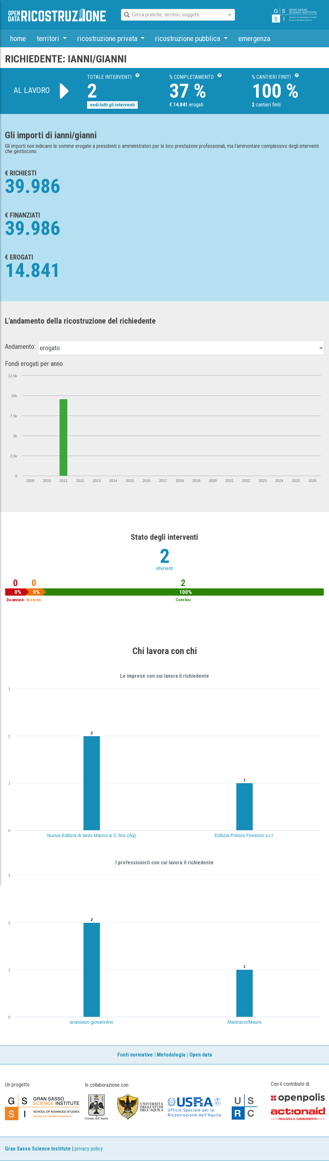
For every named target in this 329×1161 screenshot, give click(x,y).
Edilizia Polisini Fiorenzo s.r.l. (244, 835)
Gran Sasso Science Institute (38, 1149)
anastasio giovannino (91, 1022)
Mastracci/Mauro (244, 1022)
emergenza (254, 38)
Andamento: (20, 346)
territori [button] (48, 38)
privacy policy (89, 1149)
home (18, 38)
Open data (200, 1055)
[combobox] (172, 15)
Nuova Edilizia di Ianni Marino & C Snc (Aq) (91, 835)
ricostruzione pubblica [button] (188, 38)
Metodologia (171, 1055)
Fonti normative (135, 1055)
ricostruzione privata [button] (108, 38)
